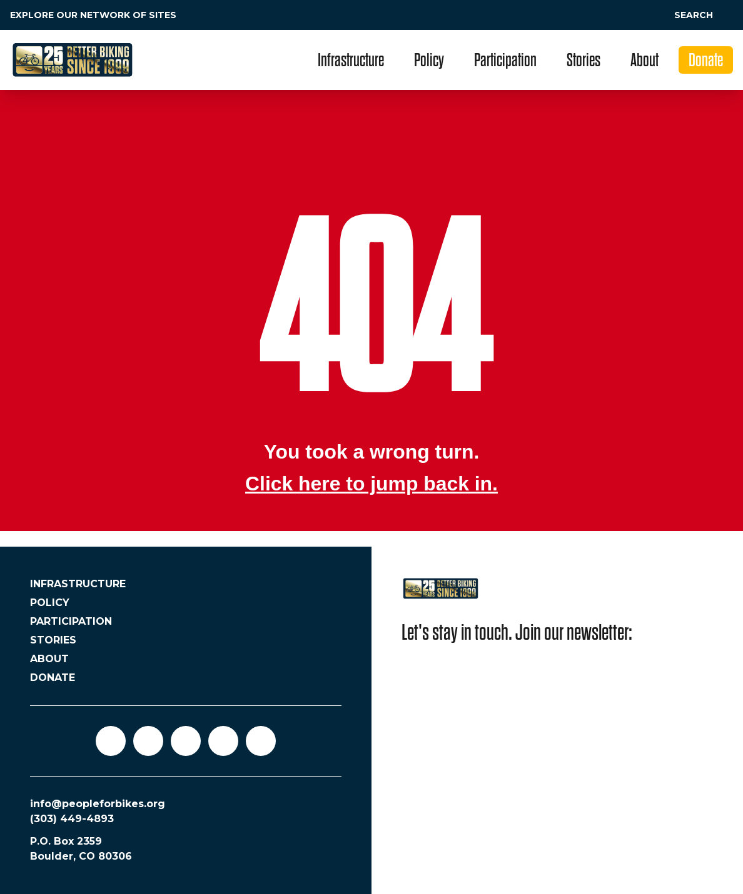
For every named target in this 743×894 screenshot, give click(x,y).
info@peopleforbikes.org (97, 804)
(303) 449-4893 (72, 819)
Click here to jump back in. (371, 483)
